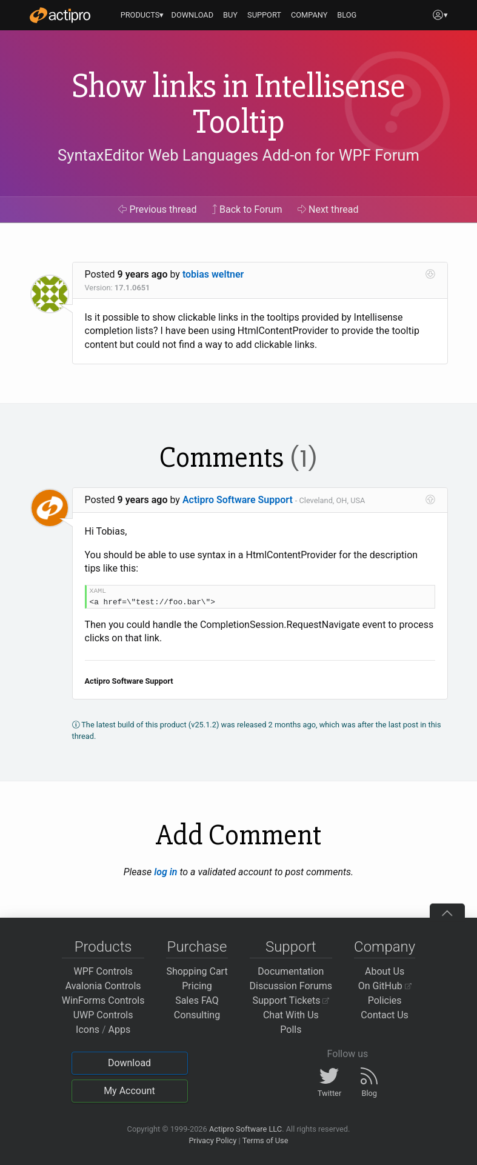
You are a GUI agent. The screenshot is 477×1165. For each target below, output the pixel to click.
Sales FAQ (197, 1000)
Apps (119, 1029)
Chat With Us (291, 1015)
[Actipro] (60, 15)
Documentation (291, 971)
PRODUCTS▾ (142, 14)
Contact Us (385, 1015)
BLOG (346, 14)
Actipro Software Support (237, 500)
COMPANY (309, 14)
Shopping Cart (196, 971)
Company (384, 946)
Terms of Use (265, 1140)
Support (290, 946)
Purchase (197, 946)
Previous (157, 209)
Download (129, 1063)
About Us (384, 971)
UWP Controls (103, 1015)
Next (328, 209)
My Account (129, 1091)
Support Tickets (291, 1000)
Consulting (197, 1015)
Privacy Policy (212, 1140)
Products (103, 946)
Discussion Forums (291, 986)
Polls (290, 1029)
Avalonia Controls (103, 986)
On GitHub (385, 986)
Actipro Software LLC (245, 1128)
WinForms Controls (103, 1000)
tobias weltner (213, 274)
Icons (87, 1029)
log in (165, 872)
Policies (385, 1000)
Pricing (197, 986)
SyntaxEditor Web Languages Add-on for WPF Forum (238, 155)
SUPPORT (264, 14)
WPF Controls (103, 971)
